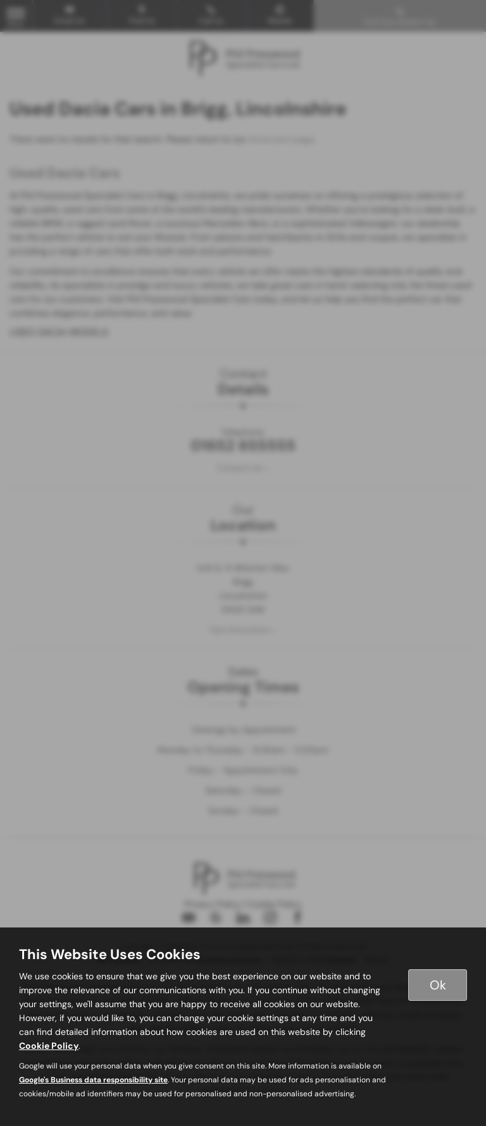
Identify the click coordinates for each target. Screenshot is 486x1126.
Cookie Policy (48, 1045)
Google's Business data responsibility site (93, 1080)
